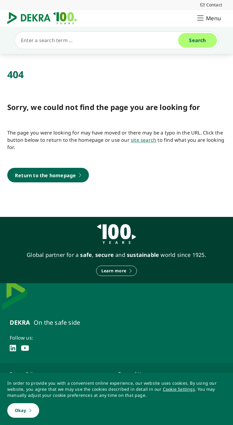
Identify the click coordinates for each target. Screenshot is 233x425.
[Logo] (44, 18)
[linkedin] (13, 348)
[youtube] (25, 348)
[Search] (99, 40)
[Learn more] (116, 271)
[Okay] (23, 410)
